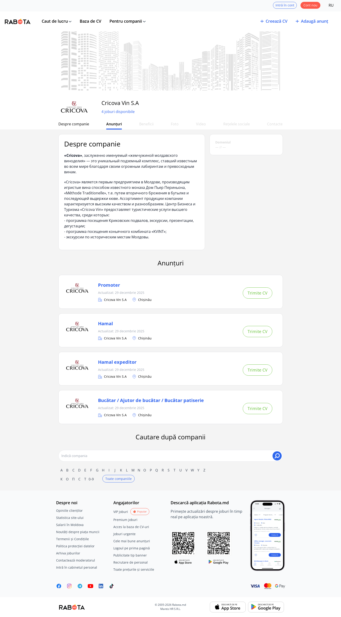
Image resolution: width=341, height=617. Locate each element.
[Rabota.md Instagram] (69, 586)
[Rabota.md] (18, 21)
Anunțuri (114, 124)
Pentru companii (125, 21)
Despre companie (73, 124)
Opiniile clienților (69, 510)
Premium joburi (125, 520)
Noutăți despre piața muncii (77, 532)
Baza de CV (90, 21)
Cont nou (310, 5)
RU (331, 5)
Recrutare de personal (130, 562)
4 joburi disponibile (118, 111)
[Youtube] (90, 586)
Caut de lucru (55, 21)
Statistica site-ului (70, 517)
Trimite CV (257, 293)
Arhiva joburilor (68, 553)
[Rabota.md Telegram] (80, 586)
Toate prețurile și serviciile (133, 569)
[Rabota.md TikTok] (111, 586)
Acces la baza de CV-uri (131, 527)
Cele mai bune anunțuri (131, 541)
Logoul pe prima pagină (131, 548)
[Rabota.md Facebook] (58, 586)
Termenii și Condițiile (72, 539)
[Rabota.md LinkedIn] (101, 586)
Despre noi (66, 502)
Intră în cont (285, 5)
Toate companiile (118, 479)
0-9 (91, 479)
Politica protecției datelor (75, 546)
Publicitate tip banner (130, 555)
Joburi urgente (124, 534)
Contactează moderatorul (75, 560)
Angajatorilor (126, 502)
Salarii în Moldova (70, 525)
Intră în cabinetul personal (76, 567)
